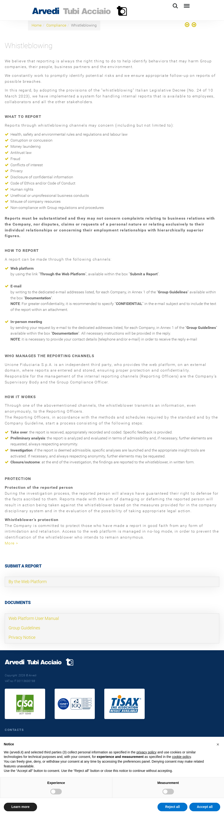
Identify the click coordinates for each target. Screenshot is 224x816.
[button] (218, 744)
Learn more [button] (20, 807)
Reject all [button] (172, 807)
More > (11, 543)
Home (37, 25)
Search (175, 6)
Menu (186, 3)
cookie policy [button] (181, 757)
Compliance (56, 25)
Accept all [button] (205, 807)
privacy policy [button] (146, 752)
